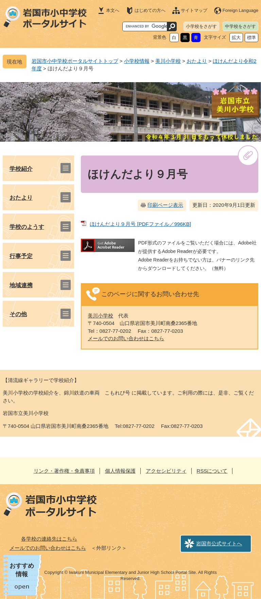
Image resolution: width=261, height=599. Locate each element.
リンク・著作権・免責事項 (64, 471)
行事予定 (21, 256)
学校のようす (27, 227)
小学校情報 (137, 61)
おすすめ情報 (22, 570)
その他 (18, 314)
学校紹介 (21, 169)
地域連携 (21, 285)
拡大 (236, 37)
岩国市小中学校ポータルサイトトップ (75, 61)
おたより (197, 61)
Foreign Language (241, 10)
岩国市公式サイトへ (219, 543)
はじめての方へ (150, 10)
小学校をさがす (201, 26)
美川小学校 (168, 61)
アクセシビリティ (166, 471)
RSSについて (212, 471)
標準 (251, 37)
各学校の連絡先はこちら (49, 539)
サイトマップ (194, 10)
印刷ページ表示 (165, 205)
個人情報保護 (120, 471)
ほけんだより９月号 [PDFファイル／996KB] (140, 224)
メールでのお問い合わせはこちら (126, 338)
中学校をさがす (240, 26)
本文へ (112, 10)
